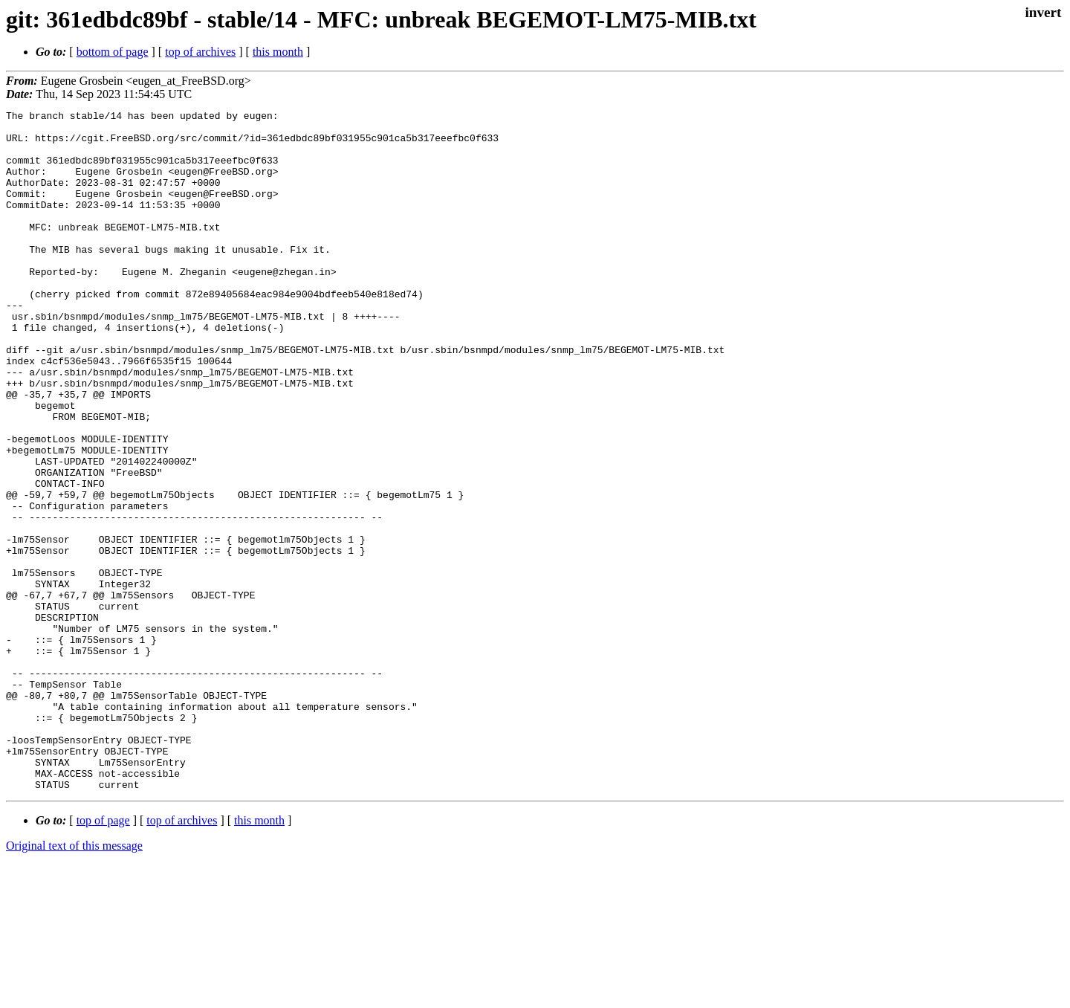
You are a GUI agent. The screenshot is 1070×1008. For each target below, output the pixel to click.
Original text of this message (74, 981)
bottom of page (113, 51)
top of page (103, 956)
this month (278, 51)
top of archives (200, 51)
